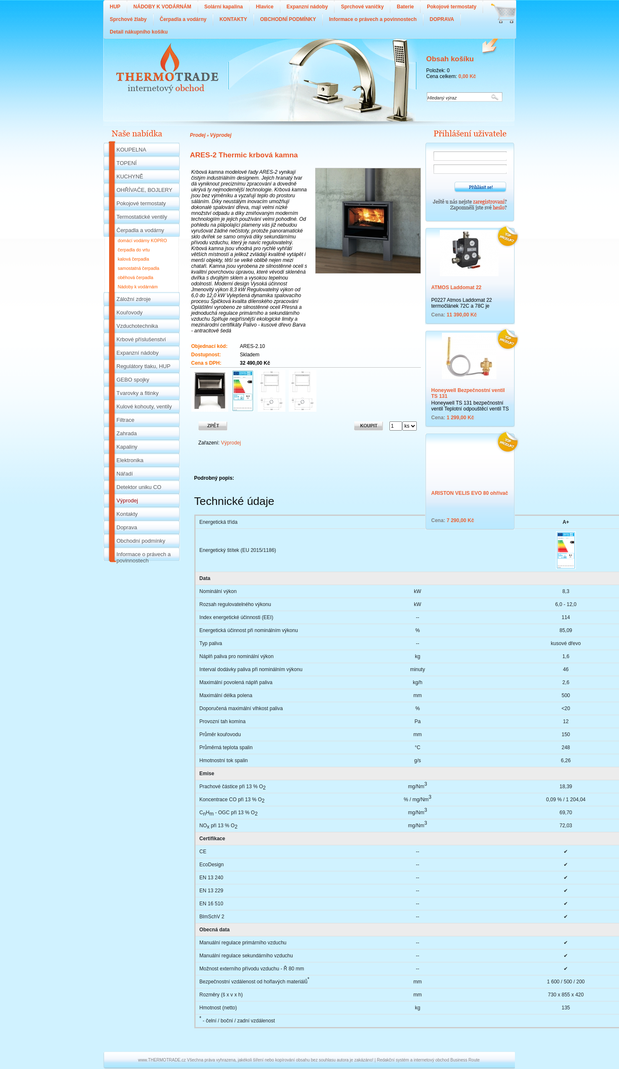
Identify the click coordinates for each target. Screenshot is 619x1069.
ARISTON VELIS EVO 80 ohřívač (469, 493)
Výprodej (220, 135)
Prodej (198, 135)
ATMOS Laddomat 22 (456, 287)
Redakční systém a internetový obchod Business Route (428, 1060)
